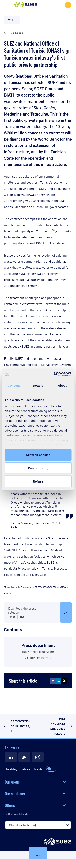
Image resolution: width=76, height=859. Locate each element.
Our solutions (15, 793)
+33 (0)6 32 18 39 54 (38, 658)
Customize (38, 468)
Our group (12, 781)
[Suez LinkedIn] (11, 757)
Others (10, 805)
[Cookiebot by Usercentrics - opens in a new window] (54, 374)
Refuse (38, 481)
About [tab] (62, 385)
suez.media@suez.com (38, 651)
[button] (26, 5)
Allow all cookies (38, 454)
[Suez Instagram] (38, 757)
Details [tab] (38, 385)
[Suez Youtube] (24, 757)
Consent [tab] (13, 385)
